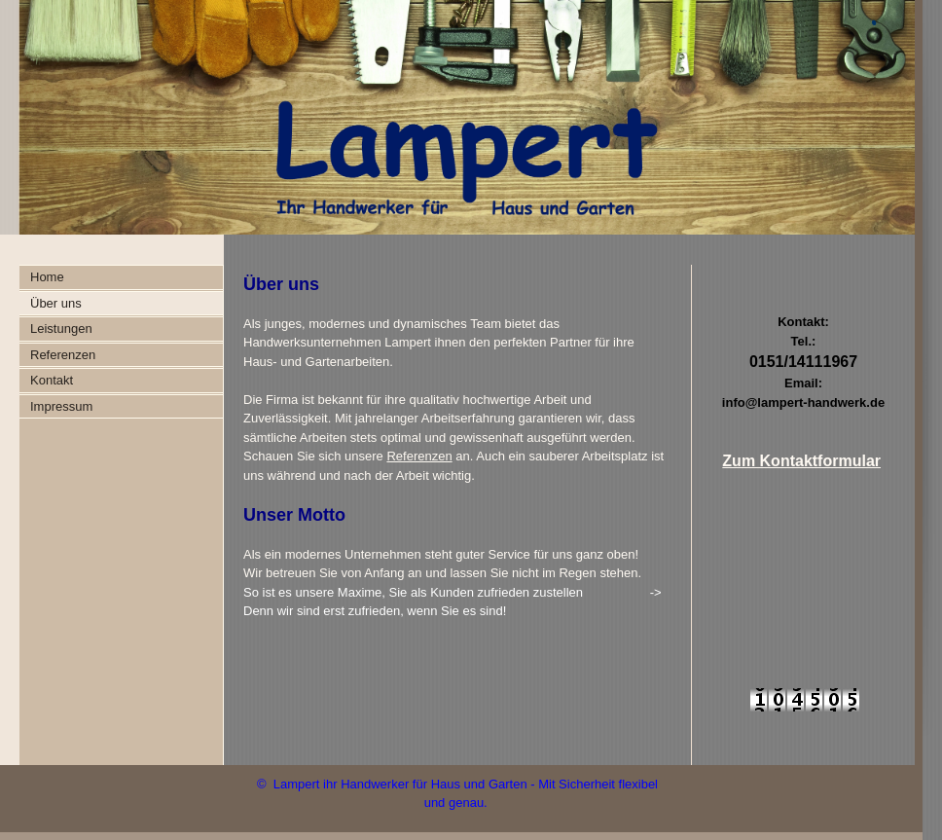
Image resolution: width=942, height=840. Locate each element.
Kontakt (51, 380)
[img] (457, 117)
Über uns (56, 303)
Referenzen (62, 354)
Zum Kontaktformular (801, 461)
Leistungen (61, 328)
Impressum (61, 406)
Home (47, 277)
